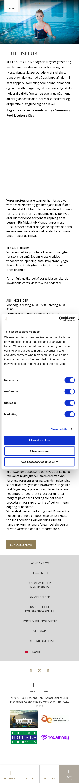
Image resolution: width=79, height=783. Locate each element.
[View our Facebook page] (31, 670)
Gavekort (30, 774)
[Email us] (46, 686)
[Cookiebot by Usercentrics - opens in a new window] (59, 318)
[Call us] (33, 686)
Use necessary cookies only (39, 461)
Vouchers (49, 774)
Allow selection (39, 451)
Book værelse (69, 774)
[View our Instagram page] (48, 670)
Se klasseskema (21, 544)
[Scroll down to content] (36, 34)
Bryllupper (10, 774)
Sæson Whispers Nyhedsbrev (39, 585)
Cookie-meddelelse (40, 641)
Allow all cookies (39, 440)
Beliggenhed (39, 573)
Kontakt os (39, 563)
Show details (59, 429)
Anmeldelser (39, 597)
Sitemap (39, 631)
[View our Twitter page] (39, 670)
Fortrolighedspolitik (39, 621)
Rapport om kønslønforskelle (39, 609)
